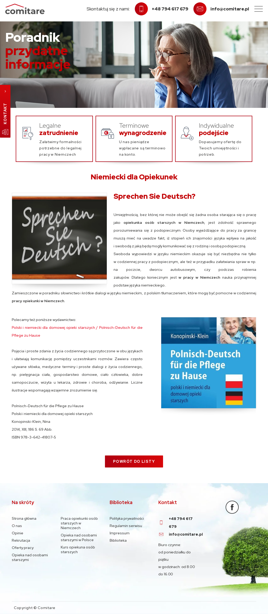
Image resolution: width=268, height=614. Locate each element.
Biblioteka (118, 540)
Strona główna (24, 518)
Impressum (120, 533)
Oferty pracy (23, 547)
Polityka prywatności (127, 518)
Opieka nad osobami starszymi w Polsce (79, 537)
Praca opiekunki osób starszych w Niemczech (79, 523)
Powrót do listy (134, 461)
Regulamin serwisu (126, 525)
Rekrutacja (21, 540)
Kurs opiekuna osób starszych (78, 549)
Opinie (17, 533)
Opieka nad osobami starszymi (30, 557)
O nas (17, 525)
